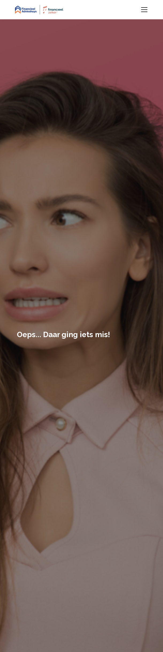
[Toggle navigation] (144, 9)
